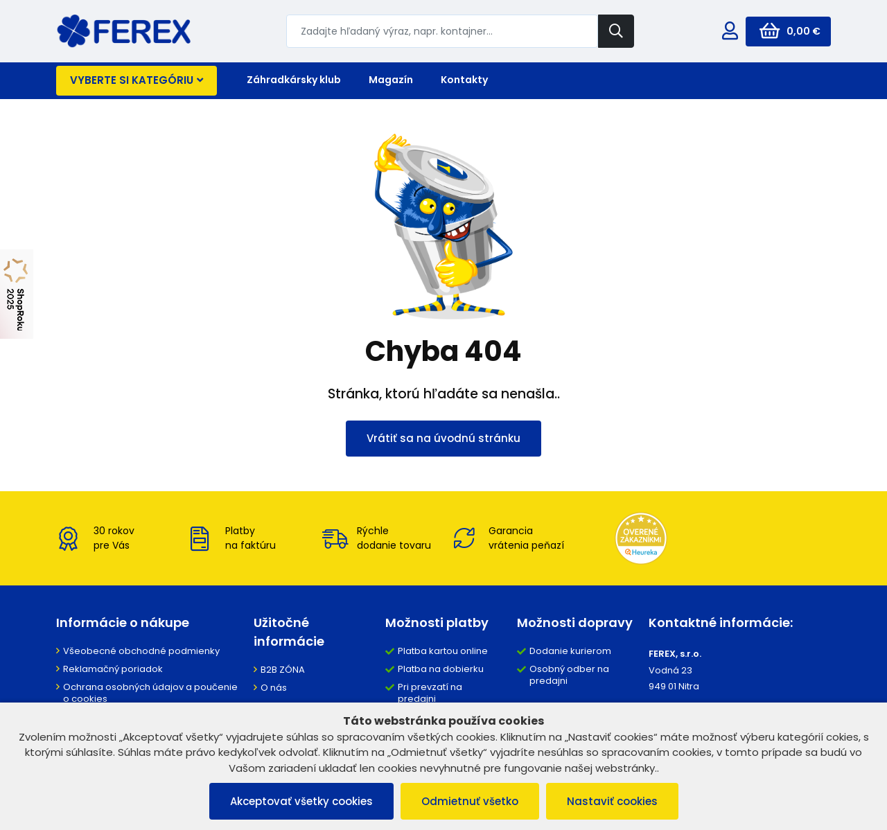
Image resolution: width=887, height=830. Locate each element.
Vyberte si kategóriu (136, 80)
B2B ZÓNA (283, 669)
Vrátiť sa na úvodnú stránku (443, 438)
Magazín (391, 80)
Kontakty (464, 80)
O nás (274, 687)
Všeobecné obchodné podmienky (141, 650)
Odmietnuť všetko (469, 801)
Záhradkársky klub (294, 80)
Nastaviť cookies (612, 801)
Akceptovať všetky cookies (301, 801)
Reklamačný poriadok (113, 669)
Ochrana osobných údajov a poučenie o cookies (150, 692)
